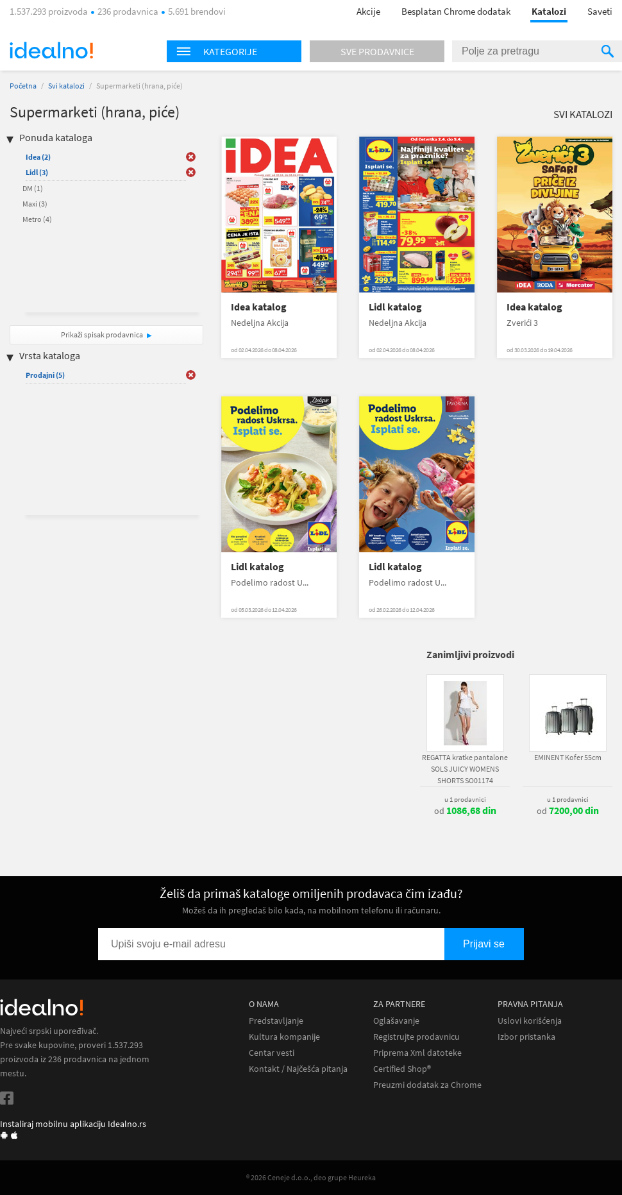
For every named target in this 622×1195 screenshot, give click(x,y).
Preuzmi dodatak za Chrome (427, 1085)
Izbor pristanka (526, 1036)
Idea (38, 157)
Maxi (34, 203)
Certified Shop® (402, 1069)
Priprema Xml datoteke (417, 1052)
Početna (23, 85)
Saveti (599, 11)
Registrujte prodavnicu (416, 1036)
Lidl (37, 172)
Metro (37, 219)
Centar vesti (271, 1052)
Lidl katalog (395, 307)
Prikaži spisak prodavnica (102, 334)
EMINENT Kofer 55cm (567, 757)
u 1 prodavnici (465, 799)
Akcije (368, 11)
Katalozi (549, 11)
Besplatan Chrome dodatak (455, 11)
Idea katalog (259, 307)
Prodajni (45, 375)
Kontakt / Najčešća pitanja (298, 1069)
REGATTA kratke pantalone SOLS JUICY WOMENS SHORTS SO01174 (465, 768)
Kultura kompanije (284, 1036)
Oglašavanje (396, 1020)
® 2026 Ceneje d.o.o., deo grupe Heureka (311, 1177)
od (465, 811)
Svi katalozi (66, 85)
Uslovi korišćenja (530, 1020)
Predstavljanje (276, 1020)
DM (32, 188)
